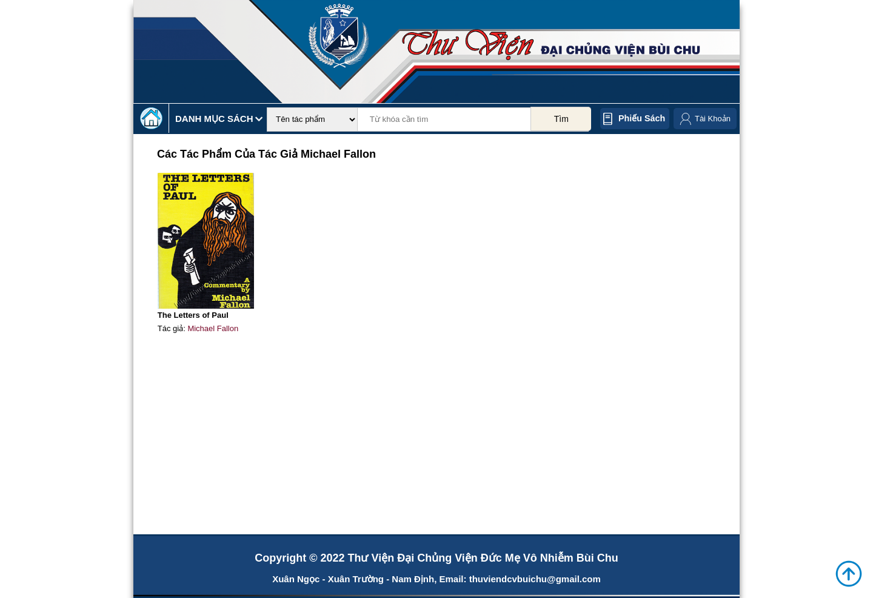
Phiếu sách (641, 118)
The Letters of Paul (193, 315)
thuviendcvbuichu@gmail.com (535, 579)
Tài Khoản (713, 118)
